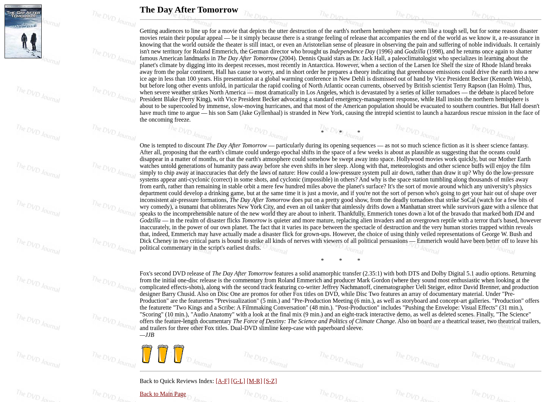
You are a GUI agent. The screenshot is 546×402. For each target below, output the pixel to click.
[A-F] (222, 381)
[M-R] (254, 381)
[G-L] (238, 381)
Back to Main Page (163, 394)
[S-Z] (270, 381)
